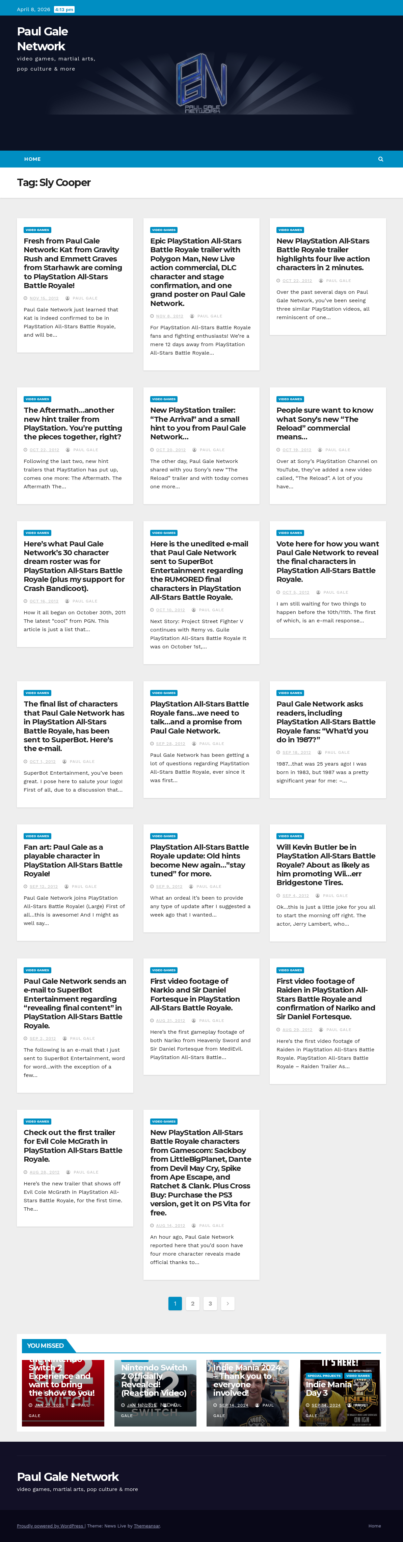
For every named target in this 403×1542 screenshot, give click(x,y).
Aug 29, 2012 (298, 1029)
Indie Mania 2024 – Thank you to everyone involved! (247, 1380)
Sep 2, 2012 (43, 1038)
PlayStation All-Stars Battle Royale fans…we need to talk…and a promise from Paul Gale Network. (199, 717)
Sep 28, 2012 (171, 743)
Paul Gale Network (67, 1477)
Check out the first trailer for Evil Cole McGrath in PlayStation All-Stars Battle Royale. (73, 1146)
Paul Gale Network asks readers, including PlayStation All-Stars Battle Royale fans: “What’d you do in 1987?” (325, 721)
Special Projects (324, 1376)
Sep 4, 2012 (296, 895)
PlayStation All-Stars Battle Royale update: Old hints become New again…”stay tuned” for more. (199, 860)
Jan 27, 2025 (49, 1405)
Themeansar (147, 1525)
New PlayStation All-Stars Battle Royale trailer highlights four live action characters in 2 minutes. (323, 254)
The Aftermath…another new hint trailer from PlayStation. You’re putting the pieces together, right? (73, 423)
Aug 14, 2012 (170, 1225)
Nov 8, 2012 (170, 316)
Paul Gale (81, 298)
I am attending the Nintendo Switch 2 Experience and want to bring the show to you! (62, 1372)
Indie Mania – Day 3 (331, 1389)
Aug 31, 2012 (170, 1020)
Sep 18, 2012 (297, 752)
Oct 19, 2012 (297, 449)
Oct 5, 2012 (296, 592)
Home (32, 159)
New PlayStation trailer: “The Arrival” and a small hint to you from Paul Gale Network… (198, 423)
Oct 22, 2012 (297, 280)
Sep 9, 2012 (169, 886)
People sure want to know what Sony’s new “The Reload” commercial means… (324, 423)
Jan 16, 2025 (141, 1405)
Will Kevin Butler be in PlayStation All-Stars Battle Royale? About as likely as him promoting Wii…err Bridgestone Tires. (325, 865)
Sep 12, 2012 (44, 886)
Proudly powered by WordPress (51, 1525)
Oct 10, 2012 (170, 610)
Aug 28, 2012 (45, 1172)
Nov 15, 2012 (44, 298)
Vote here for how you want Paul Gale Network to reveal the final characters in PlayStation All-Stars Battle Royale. (327, 561)
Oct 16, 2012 (44, 601)
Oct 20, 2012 (171, 449)
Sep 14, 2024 (234, 1405)
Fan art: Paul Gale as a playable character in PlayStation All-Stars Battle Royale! (73, 860)
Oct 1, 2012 (43, 761)
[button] (380, 159)
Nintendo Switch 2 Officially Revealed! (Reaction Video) (154, 1380)
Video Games (37, 230)
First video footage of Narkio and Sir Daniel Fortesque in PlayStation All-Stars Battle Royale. (195, 994)
